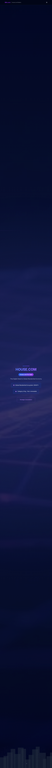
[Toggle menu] (46, 2)
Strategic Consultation (26, 399)
